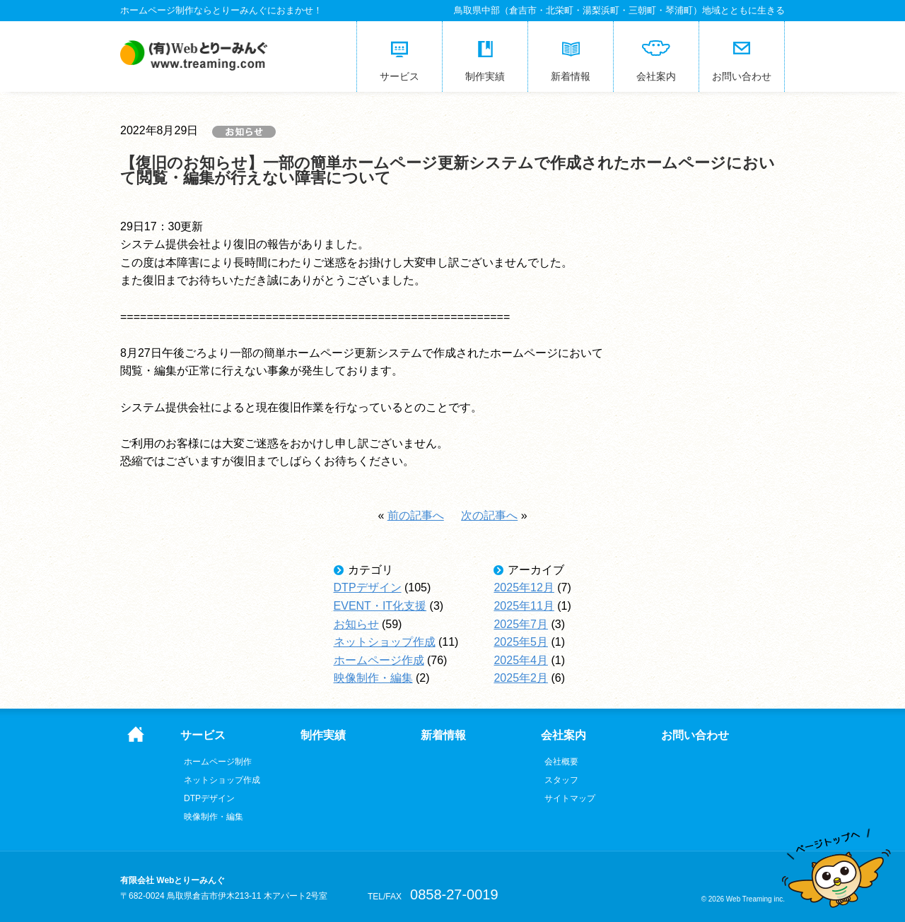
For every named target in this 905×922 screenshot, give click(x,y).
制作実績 (323, 735)
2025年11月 (524, 606)
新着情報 (443, 735)
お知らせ (356, 624)
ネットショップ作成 (385, 642)
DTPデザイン (368, 587)
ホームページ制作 (218, 762)
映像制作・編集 (373, 678)
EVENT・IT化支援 (380, 606)
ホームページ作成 (379, 660)
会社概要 (561, 762)
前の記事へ (415, 515)
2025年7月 (521, 624)
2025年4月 (521, 660)
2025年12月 (524, 587)
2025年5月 (521, 642)
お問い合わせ (695, 735)
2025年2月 (521, 678)
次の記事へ (489, 515)
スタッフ (561, 780)
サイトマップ (569, 798)
